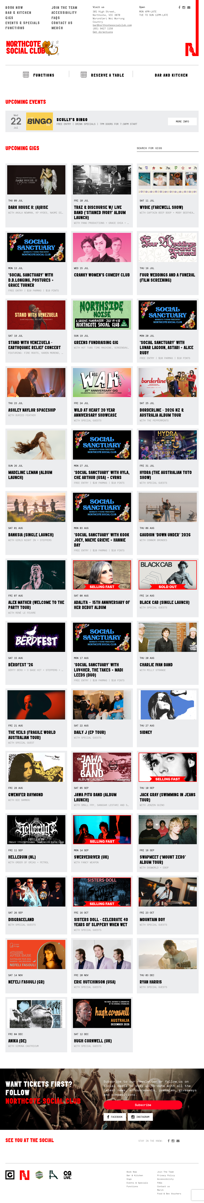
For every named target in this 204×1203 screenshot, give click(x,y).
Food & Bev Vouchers (169, 1193)
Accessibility (64, 12)
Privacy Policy (166, 1175)
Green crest (39, 1174)
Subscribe (143, 1105)
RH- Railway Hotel (53, 1174)
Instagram (140, 1117)
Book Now (14, 7)
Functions (15, 28)
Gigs (9, 18)
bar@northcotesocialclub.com (112, 25)
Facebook (114, 1117)
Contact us (62, 23)
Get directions (103, 32)
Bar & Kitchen (18, 12)
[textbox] (168, 148)
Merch (57, 28)
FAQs (55, 18)
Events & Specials (22, 23)
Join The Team (64, 7)
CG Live (67, 1175)
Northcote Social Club (32, 48)
